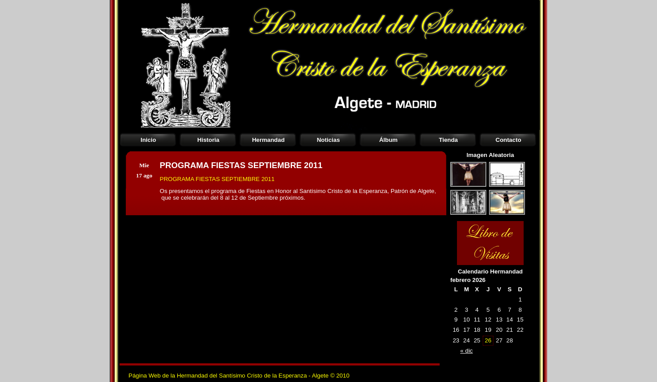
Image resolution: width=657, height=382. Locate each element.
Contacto (508, 140)
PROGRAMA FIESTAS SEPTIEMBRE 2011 (217, 179)
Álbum (388, 140)
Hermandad (268, 140)
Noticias (328, 140)
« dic (466, 350)
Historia (208, 140)
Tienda (448, 140)
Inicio (148, 140)
